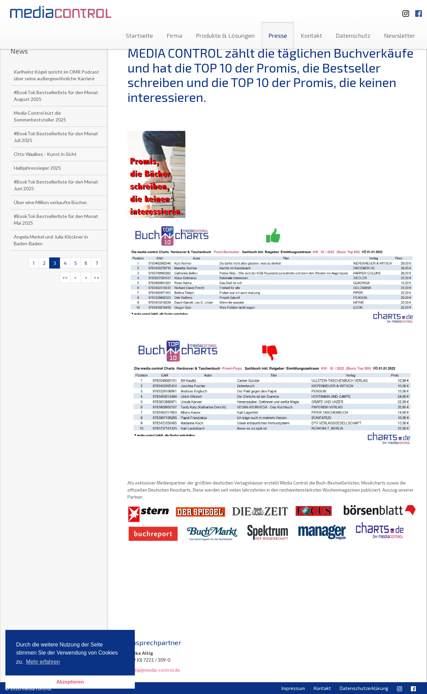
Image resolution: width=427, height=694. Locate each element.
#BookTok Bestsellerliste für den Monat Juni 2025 (56, 185)
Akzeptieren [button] (70, 682)
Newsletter (399, 35)
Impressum (293, 688)
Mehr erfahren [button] (43, 662)
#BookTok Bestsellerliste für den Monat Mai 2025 (56, 219)
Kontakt (311, 35)
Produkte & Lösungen (225, 35)
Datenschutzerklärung (364, 688)
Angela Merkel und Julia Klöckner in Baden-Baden (51, 240)
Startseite (139, 35)
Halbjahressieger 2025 (37, 168)
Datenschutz (353, 35)
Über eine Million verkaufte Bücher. (50, 202)
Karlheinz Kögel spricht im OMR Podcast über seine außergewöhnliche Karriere (56, 75)
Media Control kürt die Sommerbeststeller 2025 (40, 116)
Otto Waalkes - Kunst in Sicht (45, 154)
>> (96, 277)
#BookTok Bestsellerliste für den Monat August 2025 (56, 95)
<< (65, 277)
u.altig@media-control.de (153, 670)
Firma (174, 35)
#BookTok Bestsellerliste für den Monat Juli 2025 (56, 137)
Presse (277, 35)
